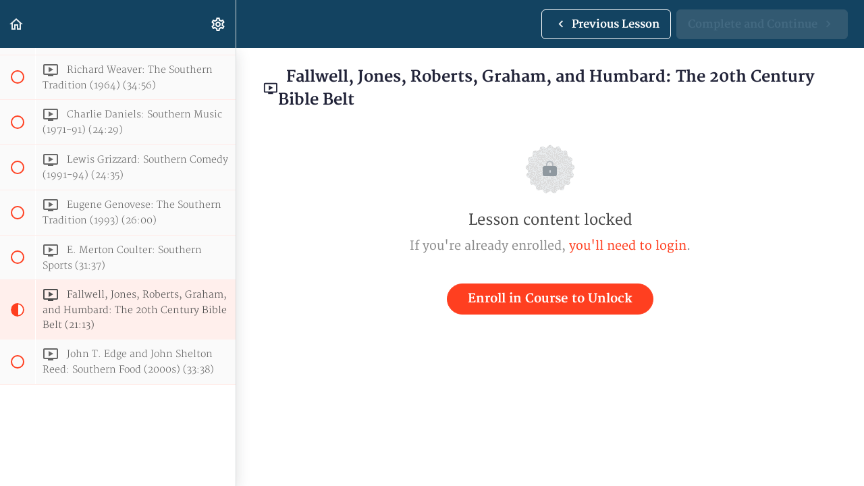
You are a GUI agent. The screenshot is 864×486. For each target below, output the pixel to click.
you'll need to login (627, 246)
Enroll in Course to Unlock (550, 298)
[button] (17, 24)
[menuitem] (219, 24)
